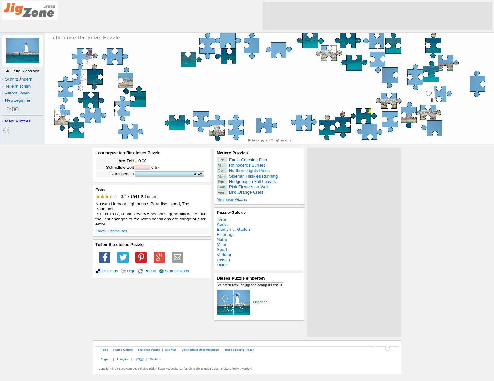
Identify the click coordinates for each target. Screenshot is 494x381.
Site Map (170, 349)
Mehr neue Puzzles (232, 199)
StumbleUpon (177, 271)
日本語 (139, 359)
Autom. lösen (16, 93)
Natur (222, 239)
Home (104, 349)
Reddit (150, 271)
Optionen (242, 302)
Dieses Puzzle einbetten (241, 278)
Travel (101, 231)
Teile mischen (16, 86)
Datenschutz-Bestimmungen (200, 349)
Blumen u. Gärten (233, 229)
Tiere (221, 219)
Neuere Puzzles (232, 153)
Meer (222, 244)
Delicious (110, 271)
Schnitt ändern (17, 79)
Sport (222, 249)
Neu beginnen (16, 100)
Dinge (222, 265)
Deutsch (155, 359)
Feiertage (226, 234)
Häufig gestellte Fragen (239, 349)
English (105, 359)
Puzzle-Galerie (231, 212)
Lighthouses (117, 231)
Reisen (223, 260)
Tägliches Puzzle (149, 349)
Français (122, 359)
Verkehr (224, 255)
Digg (131, 271)
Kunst (222, 224)
